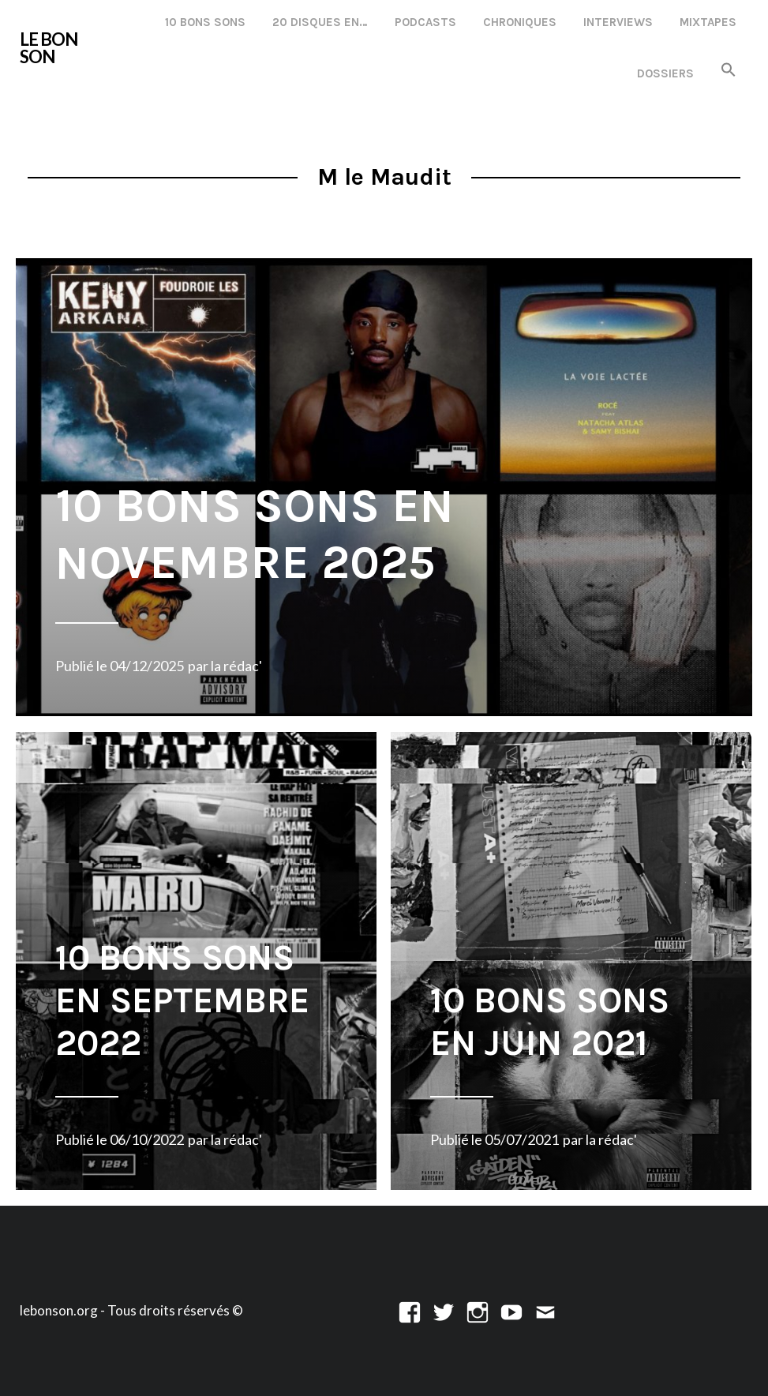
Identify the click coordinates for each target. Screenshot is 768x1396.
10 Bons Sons (205, 22)
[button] (728, 70)
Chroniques (519, 22)
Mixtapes (708, 22)
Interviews (618, 22)
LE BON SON (48, 47)
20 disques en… (320, 22)
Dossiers (665, 73)
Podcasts (425, 22)
